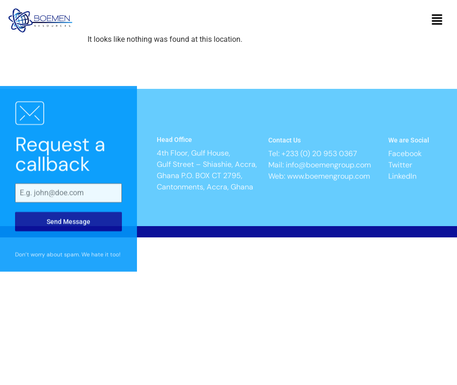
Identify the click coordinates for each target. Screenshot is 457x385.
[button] (437, 20)
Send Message (68, 241)
